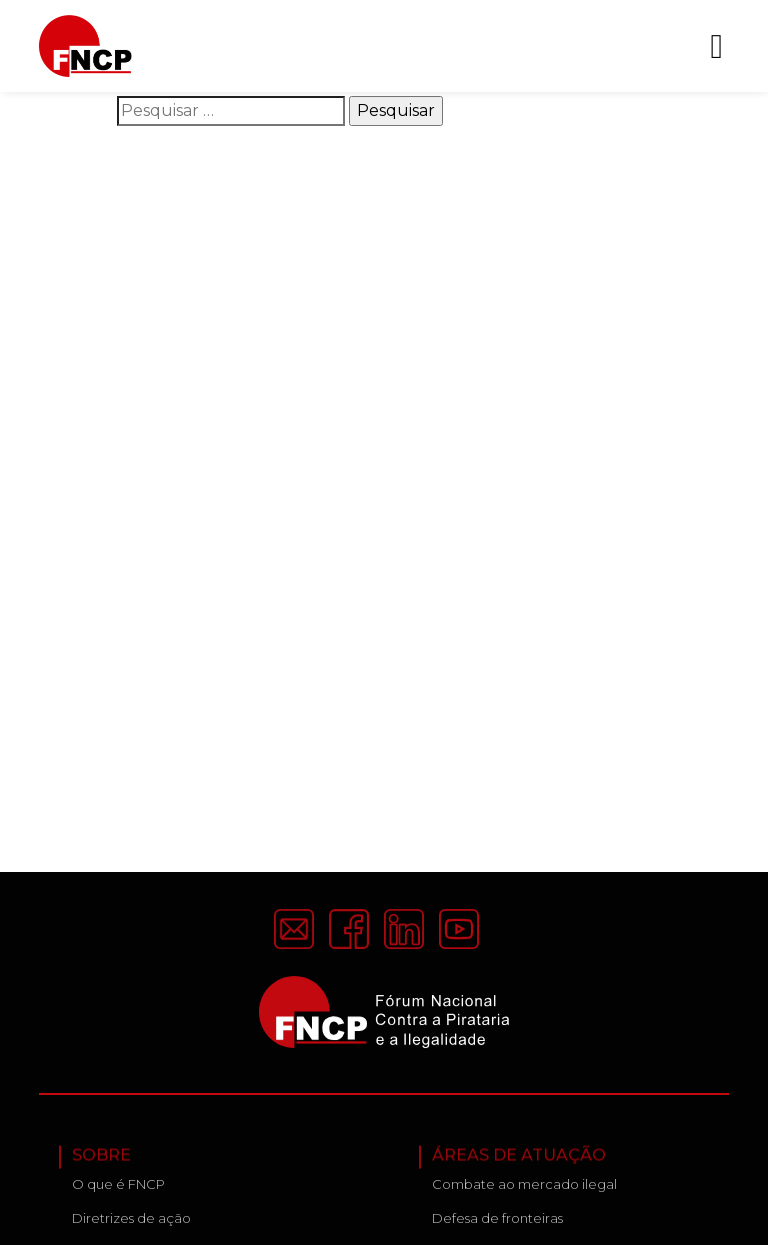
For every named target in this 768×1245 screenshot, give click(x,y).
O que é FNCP (118, 1189)
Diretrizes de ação (131, 1223)
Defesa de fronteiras (497, 1223)
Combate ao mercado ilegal (524, 1189)
